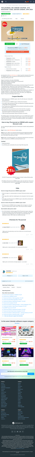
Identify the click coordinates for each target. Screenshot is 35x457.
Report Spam (20, 413)
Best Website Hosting (5, 414)
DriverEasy (3, 384)
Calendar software (6, 287)
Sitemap (19, 414)
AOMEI (19, 390)
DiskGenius (3, 400)
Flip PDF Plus (3, 402)
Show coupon (9, 43)
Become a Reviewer (21, 418)
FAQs (16, 18)
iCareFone (3, 389)
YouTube (17, 432)
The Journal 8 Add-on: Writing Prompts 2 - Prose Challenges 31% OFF (17, 304)
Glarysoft (19, 395)
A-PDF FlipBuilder (21, 406)
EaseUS (19, 387)
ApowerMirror (3, 406)
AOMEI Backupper (4, 398)
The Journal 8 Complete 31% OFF (10, 303)
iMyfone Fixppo (4, 405)
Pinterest (23, 432)
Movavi (19, 384)
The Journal (19, 287)
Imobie (19, 399)
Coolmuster (3, 386)
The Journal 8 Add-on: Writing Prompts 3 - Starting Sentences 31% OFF (18, 312)
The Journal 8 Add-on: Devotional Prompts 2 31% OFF (14, 309)
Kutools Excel (3, 392)
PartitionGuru (3, 395)
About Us (2, 411)
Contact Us (3, 418)
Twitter (20, 432)
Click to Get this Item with (17, 52)
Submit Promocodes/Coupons (23, 417)
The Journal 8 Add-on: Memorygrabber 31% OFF (13, 298)
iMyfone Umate (4, 399)
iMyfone (19, 393)
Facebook (15, 432)
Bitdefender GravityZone (5, 387)
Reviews (22, 18)
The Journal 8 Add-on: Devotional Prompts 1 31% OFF (14, 301)
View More (17, 323)
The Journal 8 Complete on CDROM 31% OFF (12, 294)
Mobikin (19, 402)
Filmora (2, 383)
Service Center (3, 416)
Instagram (12, 432)
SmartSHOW (3, 396)
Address (2, 417)
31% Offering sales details (7, 18)
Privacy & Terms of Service (20, 448)
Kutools (19, 383)
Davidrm (13, 287)
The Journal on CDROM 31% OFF (10, 296)
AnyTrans (3, 393)
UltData (2, 390)
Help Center (20, 411)
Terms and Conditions (26, 376)
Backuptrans (20, 398)
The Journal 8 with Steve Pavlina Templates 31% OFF (14, 311)
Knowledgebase (21, 416)
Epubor (19, 403)
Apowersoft (20, 405)
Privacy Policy (19, 376)
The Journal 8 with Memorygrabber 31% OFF (12, 299)
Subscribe (31, 373)
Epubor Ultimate (4, 403)
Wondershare (20, 389)
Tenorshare (20, 386)
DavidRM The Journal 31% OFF (9, 307)
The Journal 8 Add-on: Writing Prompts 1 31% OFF (13, 314)
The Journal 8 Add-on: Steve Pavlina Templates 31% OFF (14, 306)
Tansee (19, 400)
